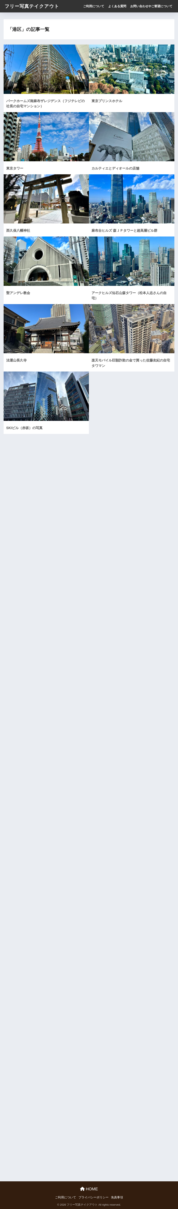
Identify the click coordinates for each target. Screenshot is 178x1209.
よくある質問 (117, 6)
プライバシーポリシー (93, 1197)
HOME (89, 1189)
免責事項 (117, 1197)
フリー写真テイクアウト (32, 6)
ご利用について (93, 6)
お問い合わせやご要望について (151, 6)
